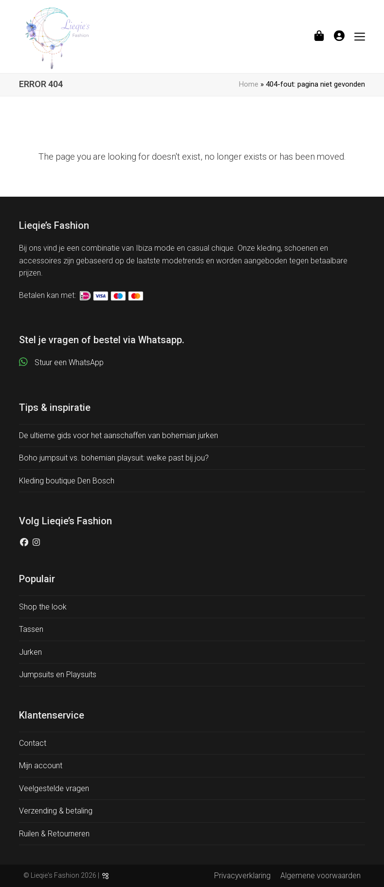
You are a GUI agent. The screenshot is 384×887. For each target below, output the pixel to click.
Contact (32, 743)
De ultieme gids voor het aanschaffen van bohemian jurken (118, 435)
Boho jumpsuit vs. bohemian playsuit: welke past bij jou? (114, 457)
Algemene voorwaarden (320, 875)
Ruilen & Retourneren (54, 833)
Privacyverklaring (242, 875)
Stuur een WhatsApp (69, 362)
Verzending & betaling (55, 810)
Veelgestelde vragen (54, 788)
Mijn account (40, 765)
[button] (319, 36)
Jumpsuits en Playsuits (57, 674)
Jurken (30, 652)
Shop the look (43, 606)
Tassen (31, 629)
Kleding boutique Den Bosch (66, 480)
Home (248, 84)
